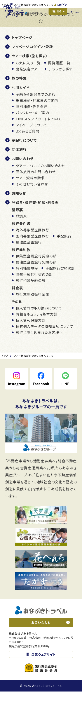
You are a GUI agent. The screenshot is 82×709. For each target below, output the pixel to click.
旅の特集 (19, 95)
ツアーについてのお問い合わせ (40, 183)
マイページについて (31, 142)
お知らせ (19, 210)
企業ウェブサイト (43, 672)
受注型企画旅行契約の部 (36, 279)
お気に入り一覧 (28, 80)
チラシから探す (61, 86)
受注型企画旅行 (29, 259)
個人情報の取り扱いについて (39, 325)
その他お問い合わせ (32, 201)
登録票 (21, 233)
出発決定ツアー (28, 86)
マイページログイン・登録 (32, 64)
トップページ (22, 55)
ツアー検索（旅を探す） (30, 73)
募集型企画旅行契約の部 (36, 273)
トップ (5, 22)
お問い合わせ (23, 176)
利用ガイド (20, 104)
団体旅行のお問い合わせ (36, 189)
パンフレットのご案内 (32, 130)
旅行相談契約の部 (30, 297)
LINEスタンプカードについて (39, 136)
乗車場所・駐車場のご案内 (37, 117)
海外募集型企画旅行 (32, 247)
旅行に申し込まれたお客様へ (39, 350)
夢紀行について (24, 157)
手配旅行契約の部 (60, 285)
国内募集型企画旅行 (32, 253)
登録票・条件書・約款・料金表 (35, 219)
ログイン (62, 4)
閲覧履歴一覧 (59, 80)
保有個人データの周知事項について (44, 343)
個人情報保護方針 (30, 337)
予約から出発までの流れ (35, 111)
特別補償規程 (27, 285)
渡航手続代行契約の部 (34, 291)
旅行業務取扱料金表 (32, 311)
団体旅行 (19, 166)
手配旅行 (64, 253)
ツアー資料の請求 (30, 195)
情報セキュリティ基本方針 (37, 331)
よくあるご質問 (27, 148)
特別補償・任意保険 (31, 124)
